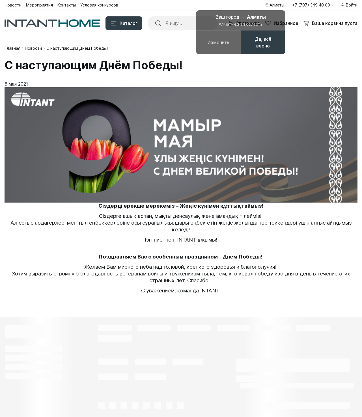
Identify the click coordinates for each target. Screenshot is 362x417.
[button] (312, 5)
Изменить (218, 42)
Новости (33, 48)
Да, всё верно (263, 42)
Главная (12, 48)
